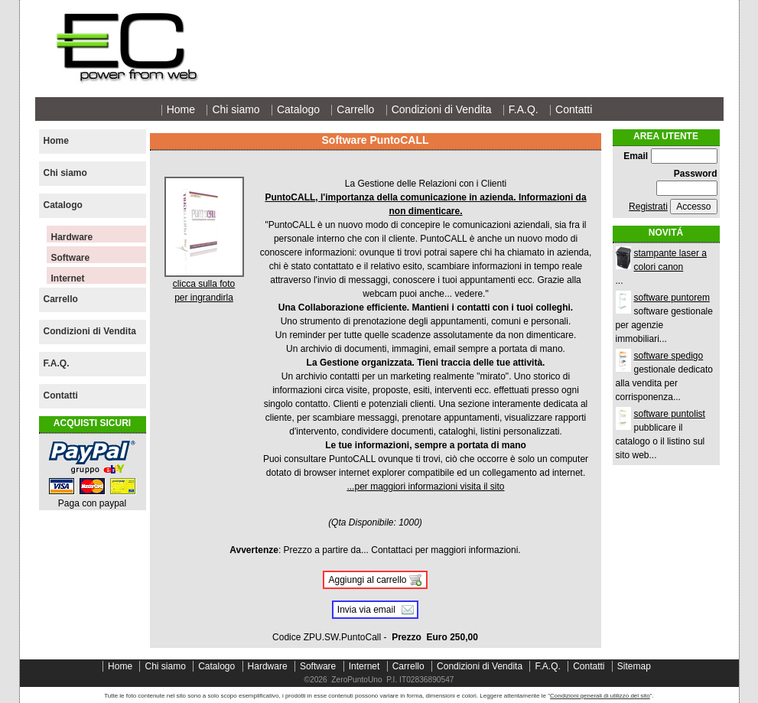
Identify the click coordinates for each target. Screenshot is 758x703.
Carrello (355, 109)
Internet (68, 278)
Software (70, 257)
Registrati (648, 206)
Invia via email (366, 609)
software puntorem (672, 297)
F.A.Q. (523, 109)
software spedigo (669, 355)
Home (181, 109)
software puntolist (669, 413)
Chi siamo (235, 109)
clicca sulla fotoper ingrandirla (204, 286)
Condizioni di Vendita (442, 109)
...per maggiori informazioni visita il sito (425, 486)
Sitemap (634, 666)
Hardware (72, 237)
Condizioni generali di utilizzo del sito (600, 695)
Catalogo (298, 109)
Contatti (573, 109)
